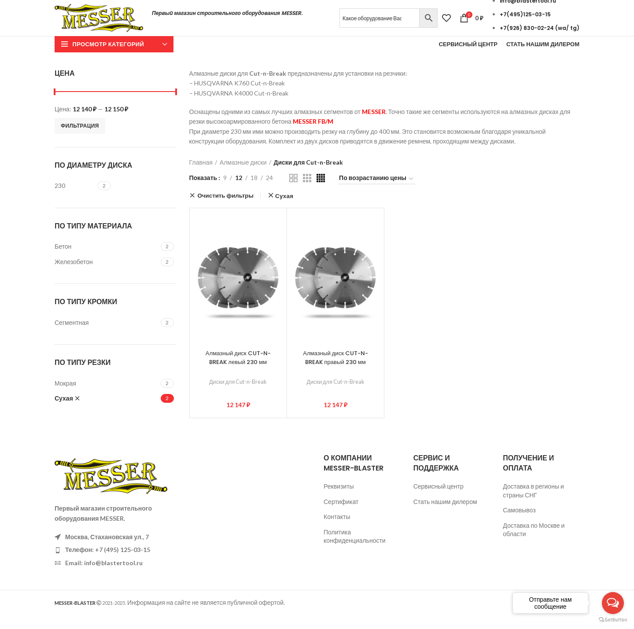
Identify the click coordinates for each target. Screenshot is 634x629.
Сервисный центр (438, 500)
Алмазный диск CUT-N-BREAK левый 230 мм (238, 371)
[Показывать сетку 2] (293, 192)
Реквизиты (339, 500)
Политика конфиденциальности (355, 550)
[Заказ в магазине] (376, 193)
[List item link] (115, 564)
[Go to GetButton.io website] (613, 620)
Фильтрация (80, 139)
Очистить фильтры (226, 209)
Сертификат (341, 515)
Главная (201, 176)
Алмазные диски (243, 176)
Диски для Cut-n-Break (238, 395)
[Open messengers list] (613, 603)
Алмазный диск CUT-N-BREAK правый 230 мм (335, 371)
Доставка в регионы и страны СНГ (533, 504)
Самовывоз (519, 523)
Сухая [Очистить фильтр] (284, 210)
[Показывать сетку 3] (307, 192)
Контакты (337, 530)
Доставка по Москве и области (533, 543)
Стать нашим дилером (445, 515)
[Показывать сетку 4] (321, 192)
